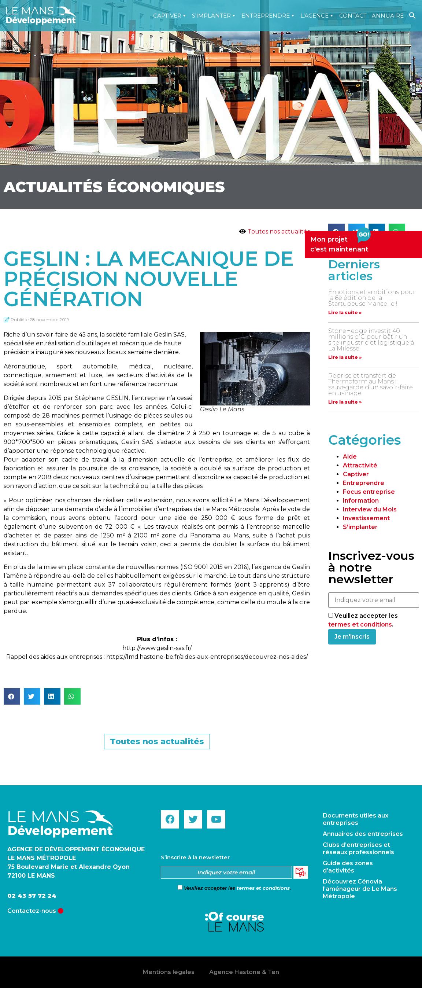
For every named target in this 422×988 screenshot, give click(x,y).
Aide (350, 456)
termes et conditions (360, 624)
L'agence (317, 15)
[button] (12, 696)
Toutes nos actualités (279, 231)
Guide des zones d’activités (348, 867)
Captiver (170, 15)
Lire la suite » (345, 312)
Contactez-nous (31, 910)
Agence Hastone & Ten (244, 972)
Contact (353, 15)
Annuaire (388, 15)
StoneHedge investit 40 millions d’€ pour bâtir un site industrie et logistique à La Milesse (371, 339)
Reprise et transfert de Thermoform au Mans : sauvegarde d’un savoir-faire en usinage (370, 384)
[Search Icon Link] (412, 15)
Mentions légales (169, 972)
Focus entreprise (369, 491)
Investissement (366, 518)
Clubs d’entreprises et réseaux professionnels (358, 848)
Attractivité (360, 465)
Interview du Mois (370, 509)
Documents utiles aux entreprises (355, 819)
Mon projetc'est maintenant (340, 242)
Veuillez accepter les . (234, 888)
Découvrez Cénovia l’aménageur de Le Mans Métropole (360, 889)
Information (361, 500)
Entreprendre (268, 15)
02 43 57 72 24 (31, 895)
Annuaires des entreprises (363, 833)
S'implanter (214, 15)
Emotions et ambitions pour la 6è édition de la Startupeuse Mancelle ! (371, 298)
